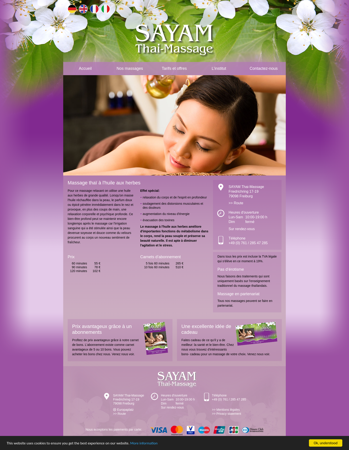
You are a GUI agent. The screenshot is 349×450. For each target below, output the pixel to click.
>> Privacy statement (226, 413)
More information (144, 443)
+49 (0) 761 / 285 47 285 (248, 243)
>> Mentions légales (226, 409)
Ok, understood (326, 443)
